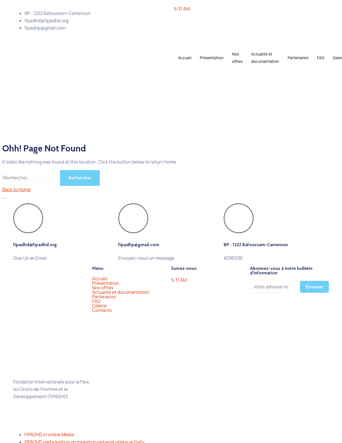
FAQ (320, 57)
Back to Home (16, 189)
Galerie (102, 305)
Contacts (102, 310)
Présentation (211, 57)
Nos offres (237, 57)
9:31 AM (182, 9)
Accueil (184, 57)
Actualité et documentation (265, 57)
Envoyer (314, 287)
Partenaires (298, 57)
